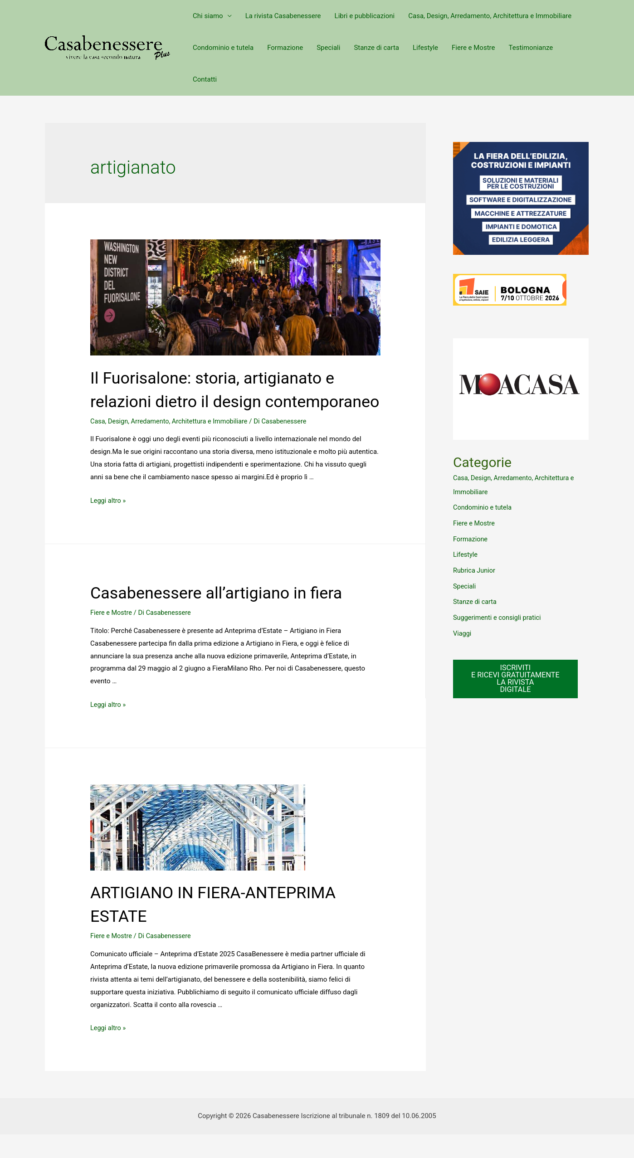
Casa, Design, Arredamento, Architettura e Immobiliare (489, 16)
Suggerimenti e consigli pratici (498, 614)
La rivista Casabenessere (283, 16)
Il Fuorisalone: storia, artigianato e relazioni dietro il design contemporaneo (226, 401)
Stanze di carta (376, 48)
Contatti (205, 79)
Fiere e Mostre (473, 48)
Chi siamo (208, 16)
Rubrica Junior (475, 568)
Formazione (285, 48)
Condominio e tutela (223, 48)
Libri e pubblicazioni (365, 16)
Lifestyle (425, 48)
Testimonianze (530, 48)
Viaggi (462, 629)
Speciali (328, 48)
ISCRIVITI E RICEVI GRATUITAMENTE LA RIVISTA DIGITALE (517, 675)
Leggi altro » (108, 524)
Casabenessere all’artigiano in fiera (230, 616)
